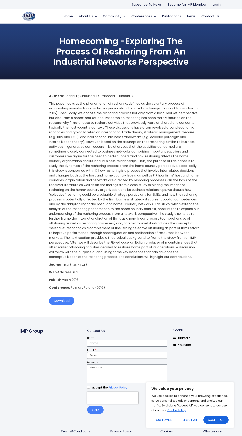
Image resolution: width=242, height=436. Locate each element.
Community (114, 16)
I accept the (109, 387)
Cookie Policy (176, 410)
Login (217, 4)
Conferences (143, 16)
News (191, 16)
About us (88, 16)
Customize (164, 420)
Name (90, 338)
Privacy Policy (118, 387)
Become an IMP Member (187, 4)
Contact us (210, 16)
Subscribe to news (147, 4)
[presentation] (112, 398)
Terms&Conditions (75, 431)
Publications (171, 16)
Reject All (190, 420)
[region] (190, 405)
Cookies (166, 431)
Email (90, 350)
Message (92, 362)
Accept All (216, 420)
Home (68, 16)
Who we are (212, 431)
